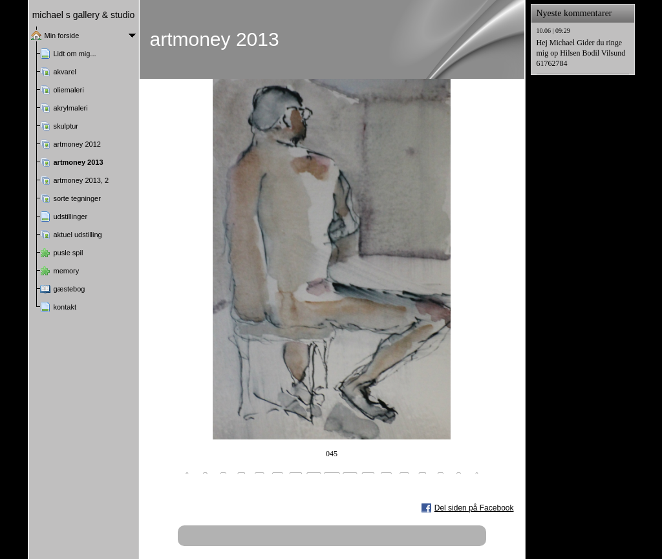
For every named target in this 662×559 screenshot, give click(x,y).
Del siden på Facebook (474, 507)
